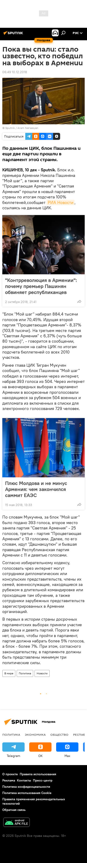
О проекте (10, 774)
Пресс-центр (42, 780)
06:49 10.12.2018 (14, 72)
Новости (42, 673)
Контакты (24, 780)
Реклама (8, 780)
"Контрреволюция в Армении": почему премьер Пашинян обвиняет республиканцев (41, 286)
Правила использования (38, 774)
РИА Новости (60, 202)
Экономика (35, 734)
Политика (25, 673)
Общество (59, 734)
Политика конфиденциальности (26, 787)
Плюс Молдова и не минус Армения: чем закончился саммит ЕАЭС (36, 489)
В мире (8, 673)
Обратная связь (14, 810)
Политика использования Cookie (27, 793)
